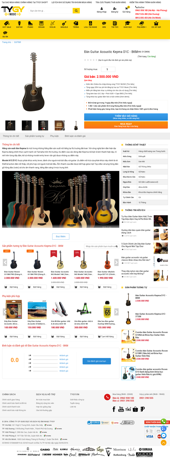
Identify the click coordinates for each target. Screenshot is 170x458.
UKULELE (64, 27)
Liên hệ (73, 407)
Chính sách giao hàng (11, 400)
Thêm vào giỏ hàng (126, 117)
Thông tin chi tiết (11, 136)
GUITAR (19, 27)
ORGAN (41, 27)
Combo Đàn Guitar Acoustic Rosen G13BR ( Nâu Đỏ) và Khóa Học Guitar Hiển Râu (151, 353)
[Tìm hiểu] (130, 84)
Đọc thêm (60, 236)
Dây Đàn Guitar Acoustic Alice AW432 (11, 323)
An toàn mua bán (43, 400)
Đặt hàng (14, 287)
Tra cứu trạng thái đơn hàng (111, 2)
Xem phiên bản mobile (157, 422)
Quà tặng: (88, 80)
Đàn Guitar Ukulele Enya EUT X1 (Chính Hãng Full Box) (106, 274)
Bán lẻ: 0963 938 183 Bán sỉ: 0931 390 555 (123, 399)
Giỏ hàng (126, 12)
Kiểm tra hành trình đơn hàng (145, 2)
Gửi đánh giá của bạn (96, 361)
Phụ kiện (54, 136)
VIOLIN (52, 27)
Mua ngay (126, 125)
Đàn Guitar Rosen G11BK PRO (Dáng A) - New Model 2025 (13, 274)
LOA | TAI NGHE (90, 27)
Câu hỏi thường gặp (44, 410)
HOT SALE (7, 27)
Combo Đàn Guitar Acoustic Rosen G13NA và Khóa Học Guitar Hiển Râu (151, 335)
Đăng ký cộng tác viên (45, 403)
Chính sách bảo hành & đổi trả (14, 403)
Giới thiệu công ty (77, 400)
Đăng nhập (102, 12)
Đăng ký (114, 12)
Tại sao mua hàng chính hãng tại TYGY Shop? (25, 2)
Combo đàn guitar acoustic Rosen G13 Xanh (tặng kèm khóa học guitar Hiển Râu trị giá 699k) (151, 372)
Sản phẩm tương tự (34, 136)
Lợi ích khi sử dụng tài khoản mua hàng (72, 2)
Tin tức (114, 27)
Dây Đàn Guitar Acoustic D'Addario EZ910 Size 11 (36, 323)
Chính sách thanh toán (11, 407)
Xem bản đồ (50, 425)
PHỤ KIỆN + (141, 27)
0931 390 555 (146, 398)
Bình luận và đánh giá (75, 136)
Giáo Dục (128, 27)
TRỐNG (76, 27)
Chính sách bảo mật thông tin (14, 410)
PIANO (30, 27)
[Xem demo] (124, 97)
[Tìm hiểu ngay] (125, 103)
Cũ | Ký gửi (156, 27)
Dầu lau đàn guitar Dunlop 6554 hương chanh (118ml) (106, 323)
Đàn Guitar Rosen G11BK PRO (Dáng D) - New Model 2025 (37, 274)
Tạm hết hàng (107, 336)
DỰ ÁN (5, 37)
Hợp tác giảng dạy (43, 407)
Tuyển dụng (74, 403)
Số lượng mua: (91, 69)
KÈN (104, 27)
